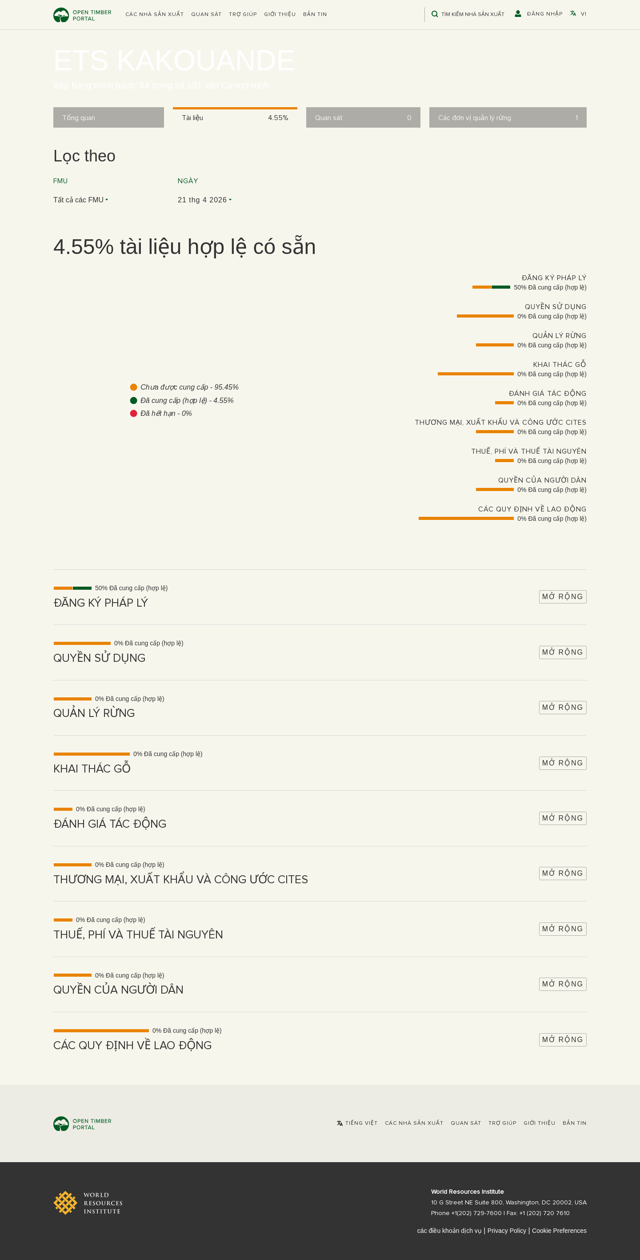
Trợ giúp (243, 14)
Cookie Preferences (559, 1230)
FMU (60, 181)
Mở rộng (563, 596)
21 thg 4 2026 (202, 200)
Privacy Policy (507, 1230)
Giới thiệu (280, 14)
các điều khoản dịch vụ (449, 1230)
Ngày (188, 181)
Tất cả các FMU (78, 200)
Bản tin (315, 14)
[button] (154, 14)
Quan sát (206, 14)
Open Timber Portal (82, 15)
